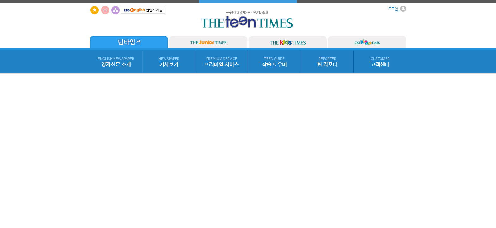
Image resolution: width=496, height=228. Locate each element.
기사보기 (168, 62)
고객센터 (380, 62)
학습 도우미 (274, 62)
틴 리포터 (327, 62)
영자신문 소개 (116, 62)
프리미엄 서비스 (221, 62)
